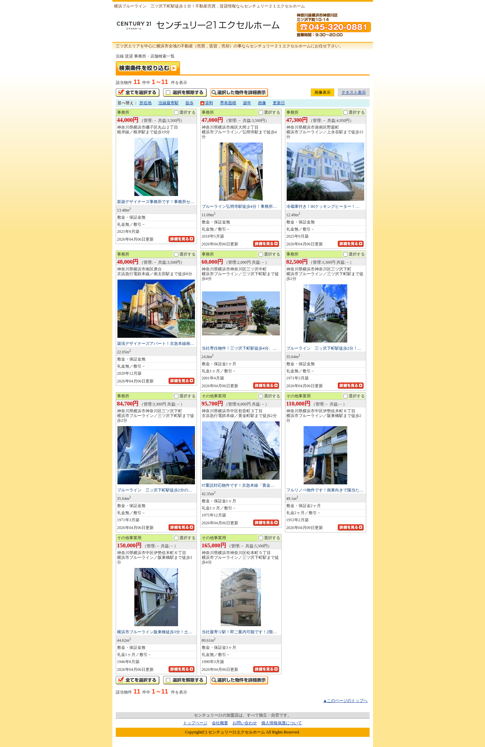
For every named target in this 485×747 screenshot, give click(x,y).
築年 (247, 103)
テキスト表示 (353, 92)
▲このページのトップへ (345, 700)
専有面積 (228, 103)
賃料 (206, 103)
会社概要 (220, 723)
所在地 (145, 103)
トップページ (195, 723)
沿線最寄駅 (168, 103)
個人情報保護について (281, 723)
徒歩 (189, 103)
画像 (262, 103)
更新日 (279, 103)
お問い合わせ (245, 723)
